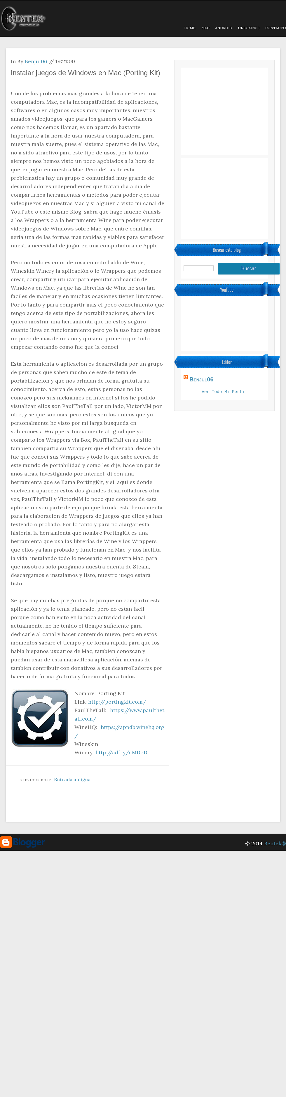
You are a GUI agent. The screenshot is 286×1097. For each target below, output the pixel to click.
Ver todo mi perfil (224, 392)
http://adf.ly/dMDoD (121, 752)
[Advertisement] (112, 806)
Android (223, 28)
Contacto (275, 28)
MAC (205, 28)
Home (190, 28)
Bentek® (275, 843)
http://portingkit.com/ (117, 701)
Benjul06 (36, 61)
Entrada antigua (72, 779)
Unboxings (248, 28)
